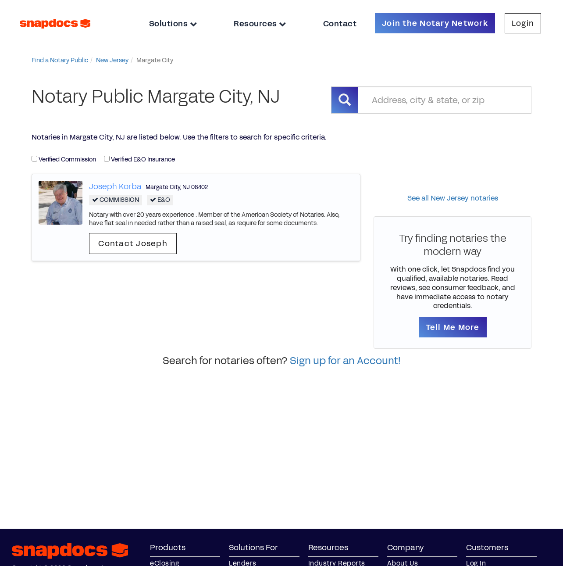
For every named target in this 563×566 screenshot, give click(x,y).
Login (523, 23)
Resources (260, 23)
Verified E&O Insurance (139, 159)
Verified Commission (64, 159)
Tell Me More (453, 327)
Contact (340, 23)
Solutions (173, 23)
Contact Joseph (132, 243)
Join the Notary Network (435, 23)
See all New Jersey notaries (452, 198)
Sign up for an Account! (345, 361)
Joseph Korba (115, 186)
